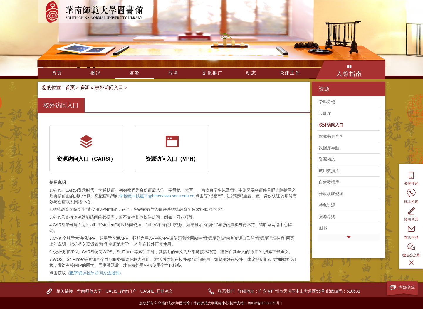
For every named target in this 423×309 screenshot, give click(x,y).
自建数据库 (329, 182)
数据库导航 (329, 147)
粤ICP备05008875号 (264, 303)
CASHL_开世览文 (156, 291)
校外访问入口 (109, 87)
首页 (57, 72)
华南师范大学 (89, 291)
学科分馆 (327, 102)
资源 (134, 72)
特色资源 (327, 205)
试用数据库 (329, 170)
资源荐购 (327, 216)
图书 (323, 228)
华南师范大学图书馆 (95, 11)
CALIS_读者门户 (121, 291)
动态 (251, 72)
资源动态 (327, 159)
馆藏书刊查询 (331, 136)
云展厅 (325, 113)
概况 (95, 72)
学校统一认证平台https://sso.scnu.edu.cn (156, 196)
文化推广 (212, 72)
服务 (173, 72)
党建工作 (290, 72)
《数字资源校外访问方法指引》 (94, 273)
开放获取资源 (331, 193)
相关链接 (64, 291)
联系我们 (226, 291)
